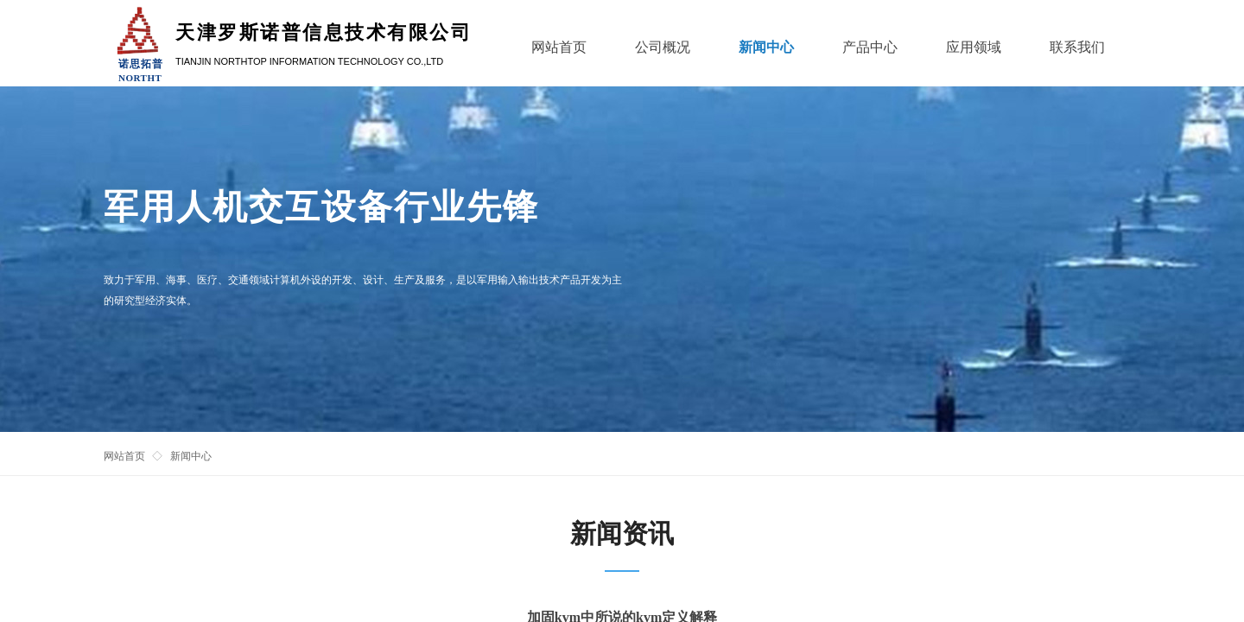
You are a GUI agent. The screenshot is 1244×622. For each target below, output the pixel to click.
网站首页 (124, 456)
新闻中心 (191, 456)
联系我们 (1077, 47)
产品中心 (870, 47)
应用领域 (973, 47)
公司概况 (662, 47)
